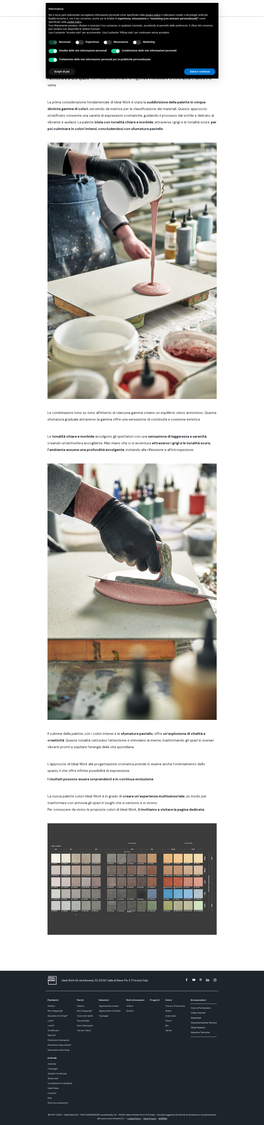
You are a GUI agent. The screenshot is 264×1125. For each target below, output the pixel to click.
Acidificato (53, 1030)
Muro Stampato (85, 1025)
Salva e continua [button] (200, 71)
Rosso (168, 1020)
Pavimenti (53, 1000)
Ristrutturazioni (135, 1000)
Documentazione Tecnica (203, 1022)
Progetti (155, 1000)
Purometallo (83, 1020)
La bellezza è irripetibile (60, 1083)
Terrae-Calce (84, 1030)
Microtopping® (55, 1010)
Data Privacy (149, 1118)
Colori (168, 1000)
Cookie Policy (134, 1118)
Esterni (129, 1010)
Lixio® (50, 1020)
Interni (129, 1006)
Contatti (52, 1093)
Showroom (53, 1078)
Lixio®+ (51, 1025)
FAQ (49, 1098)
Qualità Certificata (57, 1073)
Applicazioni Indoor (108, 1006)
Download (196, 1017)
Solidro (51, 1006)
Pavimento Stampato (58, 1040)
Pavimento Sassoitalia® (59, 1045)
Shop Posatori (198, 1027)
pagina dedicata (190, 809)
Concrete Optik (85, 1015)
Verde (168, 1030)
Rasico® (52, 1035)
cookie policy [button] (74, 21)
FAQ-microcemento (58, 1102)
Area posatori (198, 1000)
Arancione (170, 1015)
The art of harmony (175, 1006)
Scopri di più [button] (62, 71)
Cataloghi (52, 1068)
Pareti (80, 1000)
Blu (167, 1025)
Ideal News (53, 1088)
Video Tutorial (198, 1012)
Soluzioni (104, 1000)
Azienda (52, 1057)
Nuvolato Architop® (57, 1015)
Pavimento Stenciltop (58, 1050)
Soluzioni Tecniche (200, 1032)
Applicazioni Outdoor (109, 1010)
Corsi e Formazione (200, 1008)
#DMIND (163, 1118)
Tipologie (103, 1015)
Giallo (168, 1010)
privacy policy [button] (153, 14)
